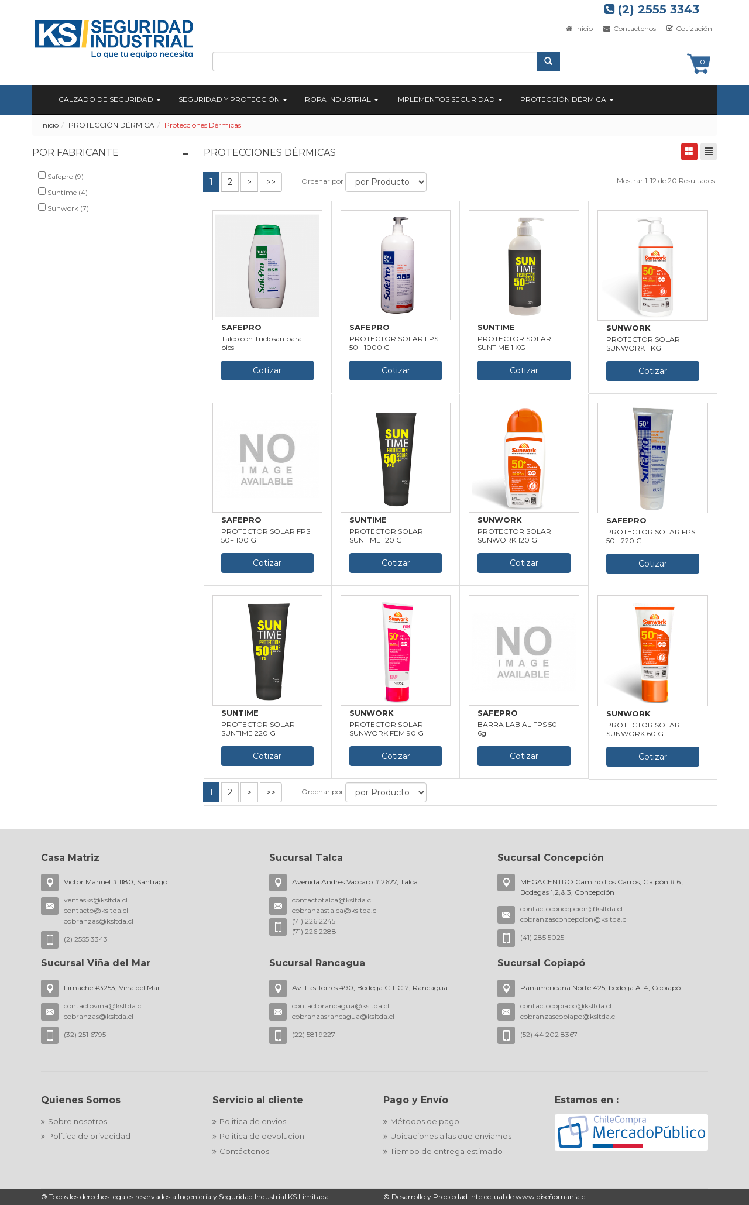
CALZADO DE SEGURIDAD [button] (110, 99)
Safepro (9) (61, 176)
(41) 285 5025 (542, 937)
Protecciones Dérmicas (202, 125)
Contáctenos (244, 1151)
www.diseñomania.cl (551, 1196)
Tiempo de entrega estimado (446, 1151)
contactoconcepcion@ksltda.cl (571, 908)
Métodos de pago (424, 1121)
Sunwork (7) (63, 207)
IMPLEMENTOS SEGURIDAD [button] (449, 99)
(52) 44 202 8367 (549, 1034)
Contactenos (628, 28)
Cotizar (267, 370)
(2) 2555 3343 (651, 9)
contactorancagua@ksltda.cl (340, 1005)
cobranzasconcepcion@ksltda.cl (574, 919)
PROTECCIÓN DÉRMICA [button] (567, 99)
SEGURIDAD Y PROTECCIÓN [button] (232, 99)
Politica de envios (252, 1121)
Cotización (688, 28)
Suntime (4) (63, 192)
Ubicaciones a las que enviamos (450, 1136)
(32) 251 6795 (85, 1034)
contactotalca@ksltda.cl (332, 899)
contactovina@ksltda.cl (103, 1005)
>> (271, 182)
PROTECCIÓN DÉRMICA (111, 125)
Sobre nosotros (77, 1121)
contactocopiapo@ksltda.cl (565, 1005)
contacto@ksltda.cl (96, 910)
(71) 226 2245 (313, 920)
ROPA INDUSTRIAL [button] (342, 99)
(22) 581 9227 (313, 1034)
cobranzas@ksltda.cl (98, 920)
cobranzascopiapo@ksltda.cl (568, 1016)
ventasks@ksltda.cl (96, 899)
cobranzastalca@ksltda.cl (335, 910)
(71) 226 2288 (314, 931)
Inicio (579, 28)
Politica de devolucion (261, 1136)
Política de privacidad (89, 1136)
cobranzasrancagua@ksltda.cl (343, 1016)
